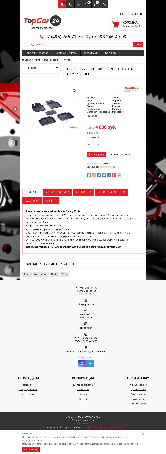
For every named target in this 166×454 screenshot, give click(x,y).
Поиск (138, 43)
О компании (91, 51)
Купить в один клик (121, 153)
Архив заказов (138, 388)
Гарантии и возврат (37, 51)
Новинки (27, 383)
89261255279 (85, 316)
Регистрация (136, 13)
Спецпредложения (28, 388)
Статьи (83, 397)
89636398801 (85, 313)
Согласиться (30, 449)
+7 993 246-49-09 (108, 35)
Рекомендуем (27, 376)
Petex (64, 272)
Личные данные (138, 392)
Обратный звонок (86, 292)
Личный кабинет (138, 383)
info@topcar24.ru (85, 303)
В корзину (99, 153)
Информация (83, 376)
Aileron (27, 272)
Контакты (110, 51)
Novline (54, 272)
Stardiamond (40, 272)
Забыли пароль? (138, 402)
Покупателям (138, 376)
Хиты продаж (27, 392)
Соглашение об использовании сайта (104, 425)
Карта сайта (83, 421)
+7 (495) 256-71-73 (64, 35)
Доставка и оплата (66, 51)
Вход (123, 13)
